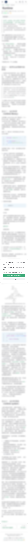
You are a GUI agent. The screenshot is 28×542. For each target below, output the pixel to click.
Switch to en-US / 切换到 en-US (14, 275)
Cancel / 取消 (14, 279)
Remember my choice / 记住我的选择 (13, 272)
